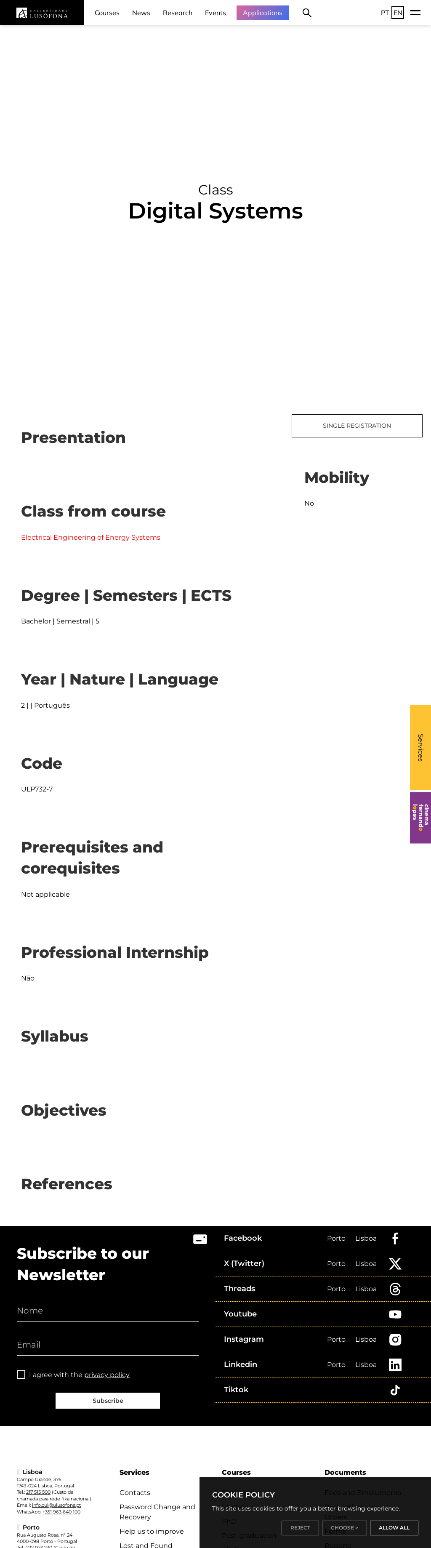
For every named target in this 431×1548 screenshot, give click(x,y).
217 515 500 (38, 1492)
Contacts (135, 1493)
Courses (107, 12)
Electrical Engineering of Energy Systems (90, 537)
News (141, 12)
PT (385, 12)
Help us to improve (152, 1531)
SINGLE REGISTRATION (357, 425)
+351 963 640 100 (61, 1512)
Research (177, 12)
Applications (262, 12)
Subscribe (108, 1400)
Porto (336, 1238)
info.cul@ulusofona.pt (56, 1505)
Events (215, 12)
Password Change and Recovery (157, 1512)
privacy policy (107, 1375)
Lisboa (366, 1238)
